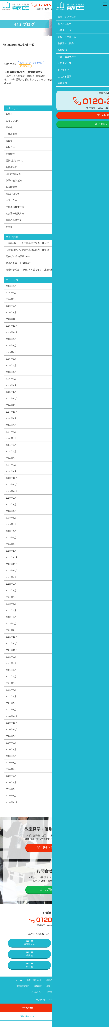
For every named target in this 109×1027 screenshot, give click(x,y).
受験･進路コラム (14, 161)
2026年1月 (11, 314)
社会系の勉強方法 (15, 214)
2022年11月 (12, 568)
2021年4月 (11, 695)
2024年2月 (11, 468)
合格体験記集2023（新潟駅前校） (23, 72)
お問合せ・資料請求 (54, 895)
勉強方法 (10, 148)
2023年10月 (12, 494)
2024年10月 (12, 414)
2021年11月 (12, 648)
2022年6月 (11, 601)
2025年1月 (11, 394)
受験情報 (10, 154)
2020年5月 (11, 768)
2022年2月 (11, 628)
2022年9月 (11, 581)
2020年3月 (11, 782)
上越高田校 (11, 134)
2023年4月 (11, 535)
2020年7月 (11, 755)
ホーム (17, 986)
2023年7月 (11, 515)
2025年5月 (11, 368)
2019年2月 (11, 795)
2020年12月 (12, 722)
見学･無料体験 (27, 1014)
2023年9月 (11, 501)
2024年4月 (11, 454)
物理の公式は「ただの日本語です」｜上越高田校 (31, 271)
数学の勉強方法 (14, 181)
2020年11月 (12, 728)
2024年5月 (11, 448)
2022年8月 (11, 588)
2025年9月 (11, 341)
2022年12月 (12, 561)
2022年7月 (11, 595)
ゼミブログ (90, 992)
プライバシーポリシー (69, 998)
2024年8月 (11, 428)
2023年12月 (12, 481)
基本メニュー (51, 986)
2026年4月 (11, 294)
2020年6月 (11, 762)
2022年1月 (11, 635)
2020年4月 (11, 775)
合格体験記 (37, 63)
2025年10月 (12, 334)
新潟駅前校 (24, 66)
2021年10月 (12, 655)
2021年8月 (11, 668)
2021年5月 (11, 688)
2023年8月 (11, 508)
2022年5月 (11, 608)
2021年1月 (11, 715)
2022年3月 (11, 621)
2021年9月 (11, 661)
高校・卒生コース (87, 986)
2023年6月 (11, 521)
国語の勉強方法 (14, 174)
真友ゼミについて (33, 986)
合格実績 (36, 992)
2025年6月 (11, 361)
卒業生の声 (81, 1022)
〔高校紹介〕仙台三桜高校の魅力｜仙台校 (27, 244)
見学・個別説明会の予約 (54, 854)
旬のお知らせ (12, 194)
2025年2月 (11, 388)
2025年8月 (11, 347)
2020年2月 (11, 788)
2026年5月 (11, 287)
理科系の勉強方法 (15, 208)
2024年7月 (11, 434)
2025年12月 (12, 321)
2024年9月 (11, 421)
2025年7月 (11, 354)
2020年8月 (11, 748)
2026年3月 (11, 301)
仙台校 (9, 141)
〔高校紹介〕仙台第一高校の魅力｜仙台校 (27, 251)
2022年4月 (11, 615)
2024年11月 (12, 408)
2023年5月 (11, 528)
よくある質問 (35, 998)
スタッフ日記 (12, 121)
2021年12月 (12, 641)
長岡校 (9, 228)
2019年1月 (11, 802)
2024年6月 (11, 441)
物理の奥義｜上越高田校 (18, 264)
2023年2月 (11, 548)
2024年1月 (11, 474)
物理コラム (11, 201)
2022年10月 (12, 575)
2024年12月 (12, 401)
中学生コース (68, 986)
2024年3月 (11, 461)
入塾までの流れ (73, 992)
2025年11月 (12, 327)
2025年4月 (11, 374)
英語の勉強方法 (14, 221)
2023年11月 (12, 488)
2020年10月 (12, 735)
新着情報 (50, 998)
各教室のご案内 (20, 992)
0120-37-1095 (49, 5)
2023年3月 (11, 541)
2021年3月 (11, 702)
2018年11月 (12, 808)
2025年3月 (11, 381)
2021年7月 (11, 675)
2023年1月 (11, 555)
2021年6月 (11, 682)
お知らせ (24, 63)
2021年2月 (11, 708)
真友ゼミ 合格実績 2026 (18, 258)
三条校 (9, 128)
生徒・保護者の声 (53, 992)
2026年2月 (11, 307)
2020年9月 (11, 742)
